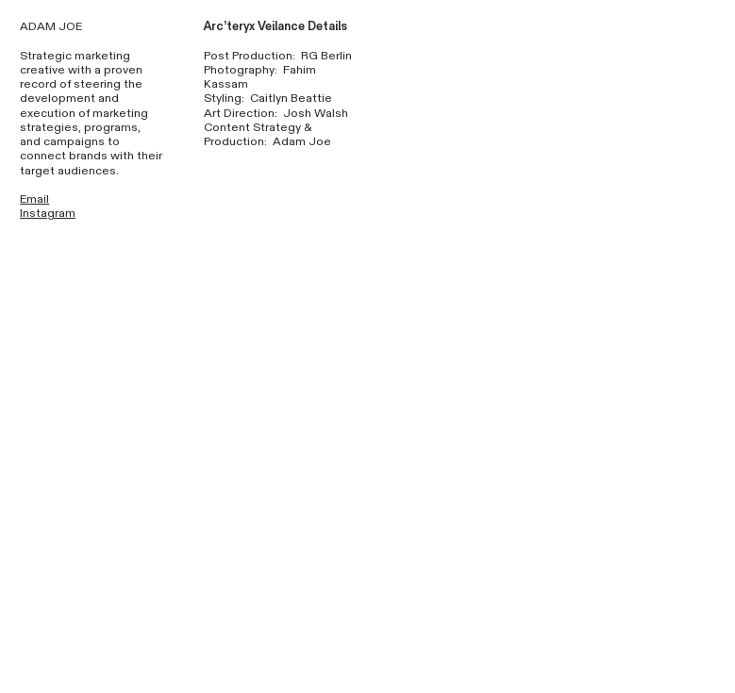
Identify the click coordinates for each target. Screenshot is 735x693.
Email (34, 199)
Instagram (47, 214)
